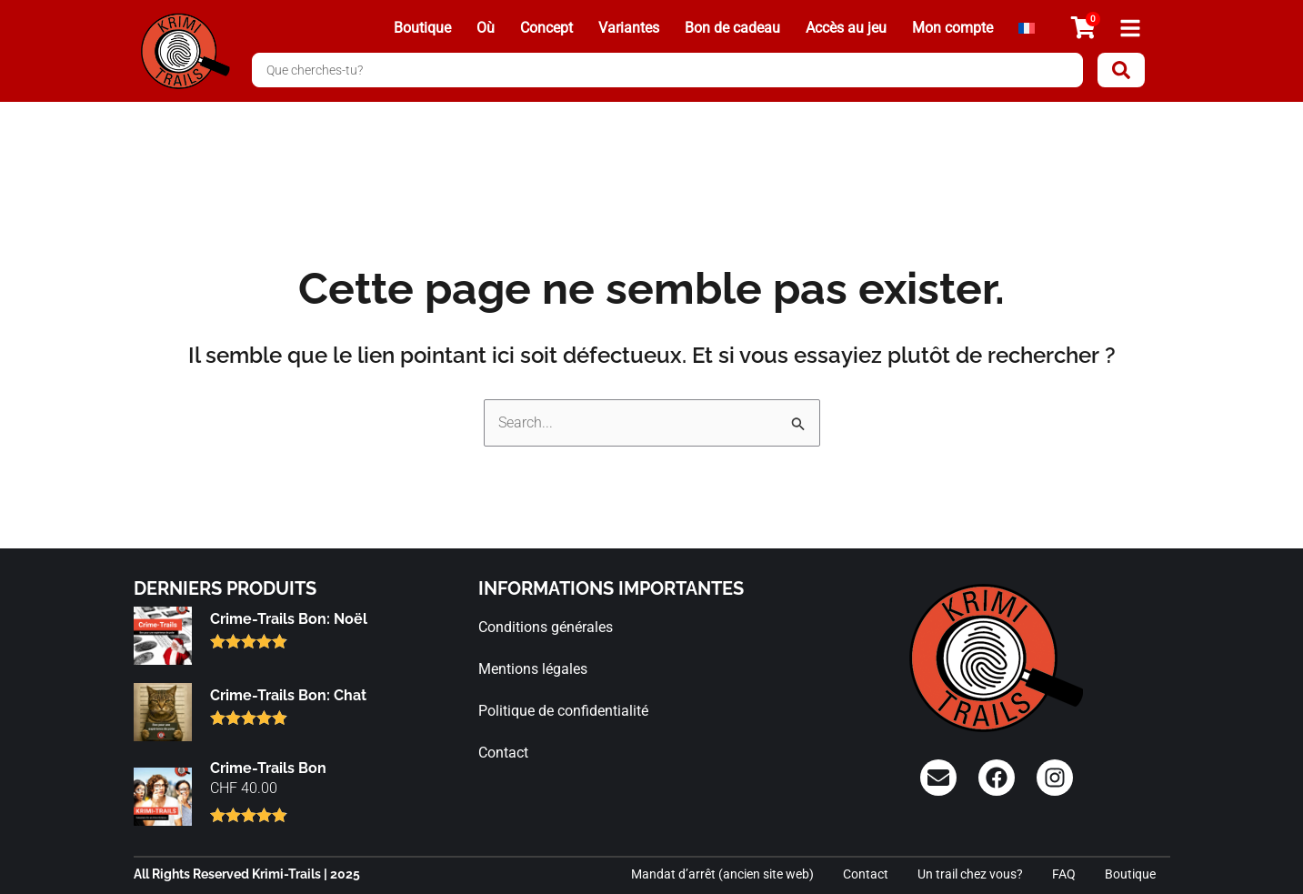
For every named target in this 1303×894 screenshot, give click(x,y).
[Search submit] (1121, 70)
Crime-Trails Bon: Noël (288, 619)
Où (485, 27)
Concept (546, 27)
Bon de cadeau (732, 27)
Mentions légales (532, 669)
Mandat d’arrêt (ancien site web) (722, 874)
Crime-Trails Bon (268, 768)
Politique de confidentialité (563, 710)
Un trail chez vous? (970, 874)
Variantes (628, 27)
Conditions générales (545, 627)
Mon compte (952, 27)
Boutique (422, 27)
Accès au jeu (846, 27)
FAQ (1064, 874)
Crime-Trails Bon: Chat (288, 695)
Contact (503, 752)
